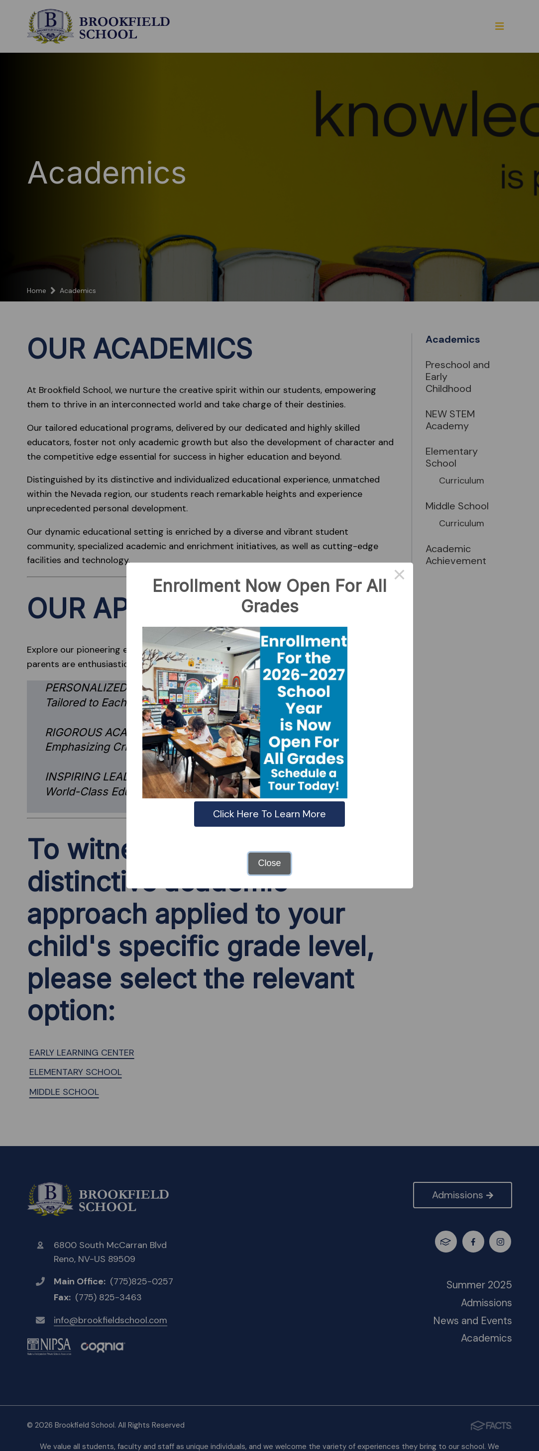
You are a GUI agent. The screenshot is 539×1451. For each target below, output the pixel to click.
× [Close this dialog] (399, 576)
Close (269, 863)
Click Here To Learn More (269, 813)
